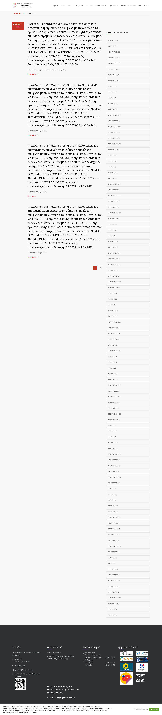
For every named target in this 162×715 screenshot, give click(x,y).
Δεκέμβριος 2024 (114, 129)
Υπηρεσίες (79, 7)
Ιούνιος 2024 (112, 164)
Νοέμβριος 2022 (113, 273)
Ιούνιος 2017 (112, 618)
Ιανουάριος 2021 (113, 394)
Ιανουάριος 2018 (113, 578)
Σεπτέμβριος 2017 (114, 601)
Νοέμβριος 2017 (113, 589)
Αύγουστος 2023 (113, 221)
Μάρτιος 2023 (112, 250)
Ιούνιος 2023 (112, 233)
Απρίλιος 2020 (113, 445)
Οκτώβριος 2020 (113, 411)
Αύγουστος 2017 (113, 606)
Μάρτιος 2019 (112, 514)
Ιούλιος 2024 (112, 158)
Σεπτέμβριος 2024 (114, 147)
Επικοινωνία (142, 7)
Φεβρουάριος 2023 (114, 256)
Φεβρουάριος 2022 (114, 325)
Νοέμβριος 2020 (113, 405)
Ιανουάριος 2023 (113, 262)
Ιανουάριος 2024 (113, 193)
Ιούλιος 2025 (112, 89)
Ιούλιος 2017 (112, 612)
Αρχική (55, 7)
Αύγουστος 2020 (113, 422)
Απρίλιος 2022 (113, 313)
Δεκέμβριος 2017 (114, 583)
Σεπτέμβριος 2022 (114, 285)
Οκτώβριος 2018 (113, 543)
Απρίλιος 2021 (113, 376)
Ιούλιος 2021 (112, 359)
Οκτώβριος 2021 (113, 348)
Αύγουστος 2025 (113, 83)
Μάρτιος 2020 (112, 451)
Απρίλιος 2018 (113, 572)
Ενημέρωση (112, 7)
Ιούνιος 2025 (112, 95)
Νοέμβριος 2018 (113, 537)
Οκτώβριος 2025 (113, 78)
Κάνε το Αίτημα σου (128, 7)
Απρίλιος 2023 (113, 244)
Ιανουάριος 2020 (113, 463)
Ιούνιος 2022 (112, 302)
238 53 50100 (20, 669)
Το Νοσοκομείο (67, 7)
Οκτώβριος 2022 (113, 279)
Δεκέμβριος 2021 (114, 336)
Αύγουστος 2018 (113, 555)
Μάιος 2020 (112, 440)
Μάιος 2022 (112, 307)
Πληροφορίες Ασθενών (95, 7)
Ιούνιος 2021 (112, 365)
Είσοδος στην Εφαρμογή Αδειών (62, 701)
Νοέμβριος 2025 (113, 72)
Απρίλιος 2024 (113, 175)
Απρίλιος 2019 (113, 509)
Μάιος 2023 (112, 239)
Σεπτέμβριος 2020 (114, 417)
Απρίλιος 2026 (113, 43)
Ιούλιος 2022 (112, 296)
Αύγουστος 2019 (113, 486)
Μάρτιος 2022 (112, 319)
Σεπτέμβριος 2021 (114, 353)
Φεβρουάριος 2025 (114, 118)
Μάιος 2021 (112, 371)
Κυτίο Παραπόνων (54, 655)
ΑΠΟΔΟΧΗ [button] (154, 709)
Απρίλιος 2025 (113, 106)
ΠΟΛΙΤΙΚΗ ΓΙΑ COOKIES (140, 679)
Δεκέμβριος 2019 (114, 468)
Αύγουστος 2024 (113, 152)
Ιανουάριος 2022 (113, 330)
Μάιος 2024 (112, 170)
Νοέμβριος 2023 (113, 204)
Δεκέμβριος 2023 (114, 198)
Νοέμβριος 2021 (113, 342)
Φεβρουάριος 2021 (114, 388)
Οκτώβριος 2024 (113, 141)
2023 (24, 16)
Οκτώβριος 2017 (113, 595)
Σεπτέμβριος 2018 (114, 549)
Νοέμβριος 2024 (113, 135)
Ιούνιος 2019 (112, 497)
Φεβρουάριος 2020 (114, 457)
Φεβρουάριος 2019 (114, 520)
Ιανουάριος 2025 (113, 124)
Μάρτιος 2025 (112, 112)
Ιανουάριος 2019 (113, 526)
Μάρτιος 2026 (112, 49)
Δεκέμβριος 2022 (114, 267)
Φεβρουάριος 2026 (114, 55)
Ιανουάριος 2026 (113, 60)
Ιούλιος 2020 (112, 428)
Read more (32, 77)
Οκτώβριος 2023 (113, 210)
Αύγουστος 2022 (113, 290)
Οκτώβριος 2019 (113, 474)
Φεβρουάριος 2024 (114, 187)
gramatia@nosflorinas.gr (24, 673)
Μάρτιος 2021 (112, 382)
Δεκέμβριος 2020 (114, 399)
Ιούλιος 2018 (112, 560)
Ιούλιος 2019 (112, 491)
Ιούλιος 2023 (112, 227)
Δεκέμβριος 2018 (114, 532)
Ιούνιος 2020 (112, 434)
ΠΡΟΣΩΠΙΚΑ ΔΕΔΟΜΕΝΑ (140, 683)
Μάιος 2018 (112, 566)
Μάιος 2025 (112, 101)
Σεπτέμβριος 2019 (114, 480)
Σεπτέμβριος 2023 (114, 216)
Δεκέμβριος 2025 (114, 66)
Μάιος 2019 (112, 503)
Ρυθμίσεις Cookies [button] (141, 709)
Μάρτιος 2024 (112, 181)
